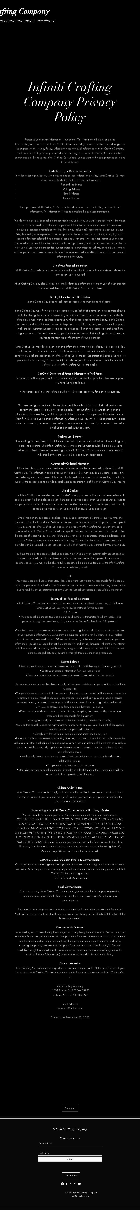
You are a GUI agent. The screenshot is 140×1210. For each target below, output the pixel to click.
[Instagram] (70, 1183)
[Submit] (70, 1159)
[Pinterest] (75, 1183)
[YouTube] (79, 1183)
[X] (62, 1183)
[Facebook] (66, 1183)
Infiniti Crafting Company (70, 1129)
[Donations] (70, 1108)
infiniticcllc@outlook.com (76, 427)
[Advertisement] (70, 49)
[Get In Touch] (71, 1175)
